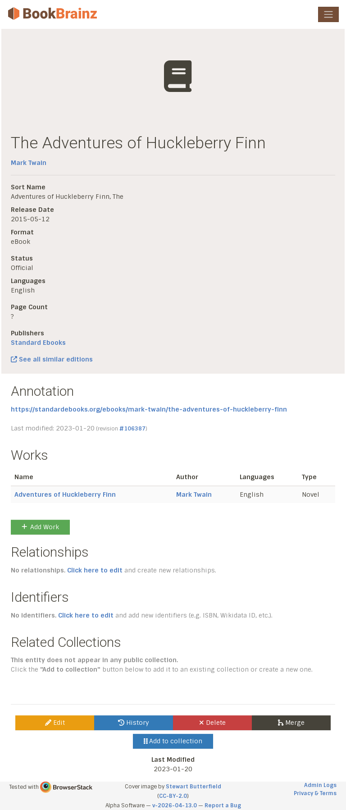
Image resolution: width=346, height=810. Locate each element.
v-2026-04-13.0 (174, 805)
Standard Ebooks (38, 343)
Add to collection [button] (173, 741)
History (133, 722)
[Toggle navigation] (328, 14)
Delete (212, 722)
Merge (291, 722)
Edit (55, 722)
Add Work (40, 527)
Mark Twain (28, 163)
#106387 (132, 428)
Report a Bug (223, 805)
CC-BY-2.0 (173, 796)
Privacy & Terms (315, 793)
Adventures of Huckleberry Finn (65, 494)
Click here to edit (95, 570)
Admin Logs (320, 785)
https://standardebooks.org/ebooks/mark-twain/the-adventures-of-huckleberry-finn (149, 409)
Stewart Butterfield (193, 786)
